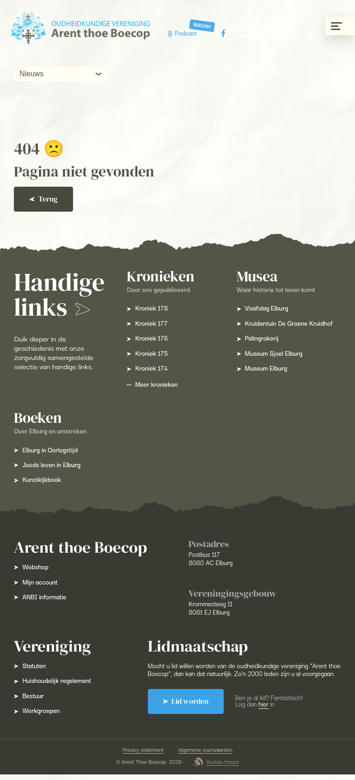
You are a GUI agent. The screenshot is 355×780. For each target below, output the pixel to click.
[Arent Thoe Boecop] (80, 28)
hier (264, 712)
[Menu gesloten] (340, 26)
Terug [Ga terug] (44, 199)
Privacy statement (143, 755)
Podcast (183, 33)
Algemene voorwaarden (205, 755)
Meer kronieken (153, 384)
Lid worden (186, 709)
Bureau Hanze (216, 767)
